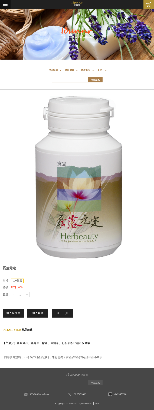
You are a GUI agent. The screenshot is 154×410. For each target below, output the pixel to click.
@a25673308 (120, 394)
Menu (5, 4)
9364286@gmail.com (40, 394)
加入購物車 (13, 313)
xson (96, 403)
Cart (148, 4)
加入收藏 (38, 313)
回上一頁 (62, 313)
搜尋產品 (95, 80)
